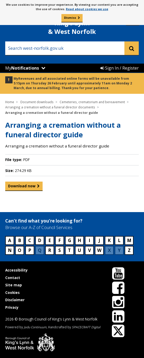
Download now (22, 187)
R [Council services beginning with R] (49, 250)
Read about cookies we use (87, 9)
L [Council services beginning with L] (119, 240)
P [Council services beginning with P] (29, 250)
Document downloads (37, 102)
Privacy (12, 307)
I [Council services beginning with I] (89, 240)
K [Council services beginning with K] (109, 240)
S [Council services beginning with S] (59, 250)
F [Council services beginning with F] (59, 240)
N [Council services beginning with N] (10, 250)
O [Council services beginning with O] (19, 250)
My (22, 68)
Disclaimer (15, 299)
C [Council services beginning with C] (29, 240)
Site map (13, 284)
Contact (12, 277)
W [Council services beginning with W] (99, 250)
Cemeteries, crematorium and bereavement (92, 102)
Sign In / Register (119, 68)
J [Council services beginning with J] (99, 240)
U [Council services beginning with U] (79, 250)
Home (9, 102)
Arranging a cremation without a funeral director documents (50, 107)
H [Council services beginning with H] (79, 240)
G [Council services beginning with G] (69, 240)
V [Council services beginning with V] (89, 250)
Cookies (12, 292)
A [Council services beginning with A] (9, 240)
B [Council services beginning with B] (19, 240)
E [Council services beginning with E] (49, 240)
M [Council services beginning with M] (129, 240)
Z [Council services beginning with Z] (129, 250)
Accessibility (16, 270)
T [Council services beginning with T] (69, 250)
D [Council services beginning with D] (39, 240)
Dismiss (70, 18)
